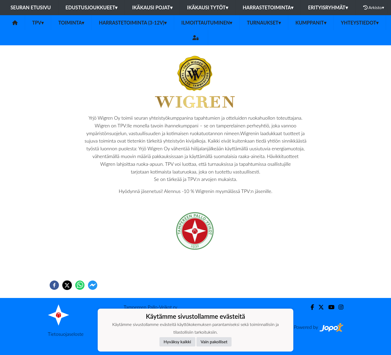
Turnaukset (264, 23)
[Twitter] (319, 307)
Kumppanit (310, 23)
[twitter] (67, 285)
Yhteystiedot (360, 23)
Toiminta (71, 23)
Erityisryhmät (328, 7)
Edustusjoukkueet (91, 7)
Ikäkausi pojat (152, 7)
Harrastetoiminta (268, 7)
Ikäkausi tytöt (207, 7)
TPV (38, 23)
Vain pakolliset (214, 341)
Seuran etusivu (30, 7)
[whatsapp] (80, 285)
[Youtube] (329, 307)
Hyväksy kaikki (177, 341)
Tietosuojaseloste (66, 334)
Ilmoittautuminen (206, 23)
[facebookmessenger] (92, 285)
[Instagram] (338, 307)
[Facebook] (310, 307)
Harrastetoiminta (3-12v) (133, 23)
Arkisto (373, 7)
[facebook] (54, 285)
